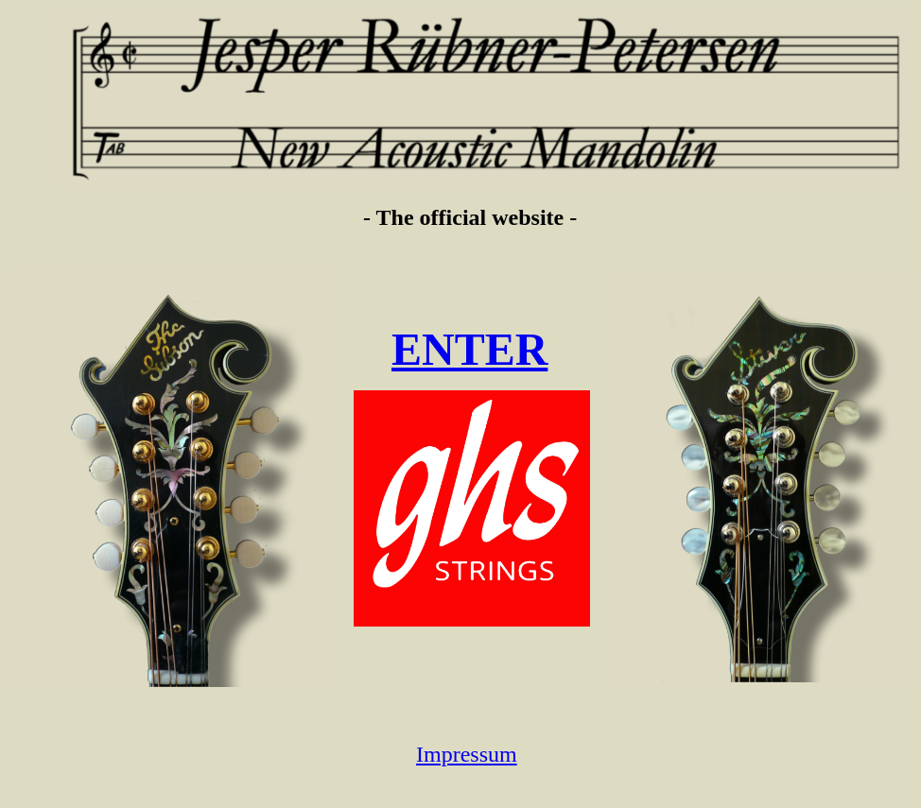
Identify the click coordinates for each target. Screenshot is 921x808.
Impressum (466, 754)
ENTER (469, 349)
